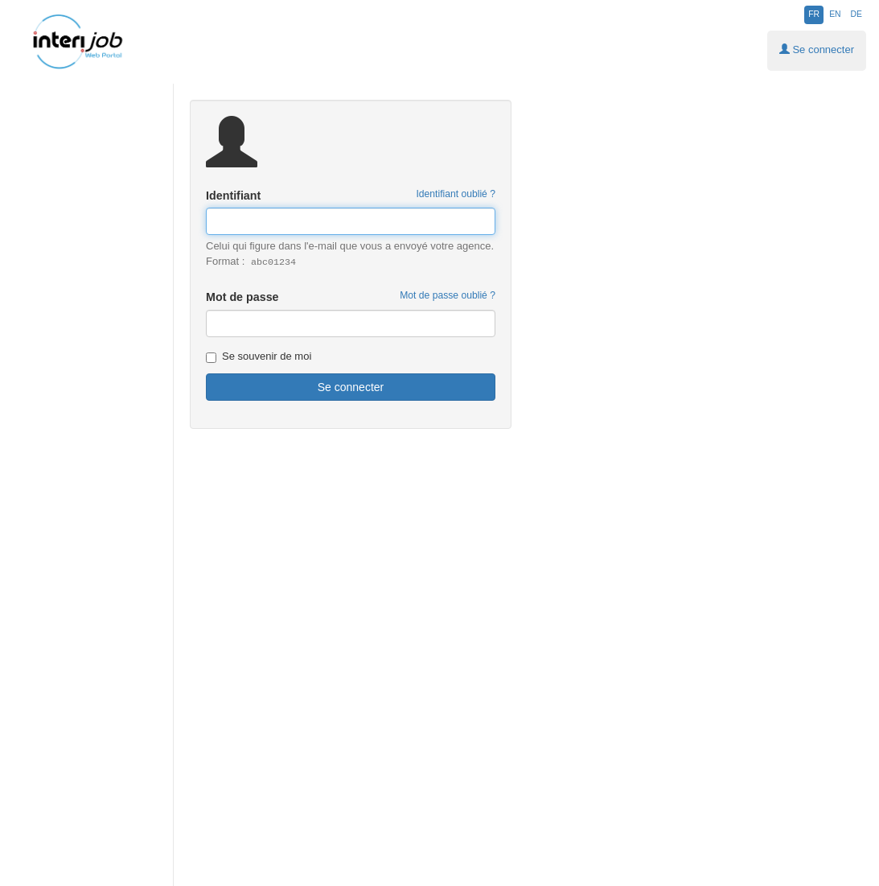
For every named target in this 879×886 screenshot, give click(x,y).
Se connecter (351, 387)
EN (834, 14)
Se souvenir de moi (258, 356)
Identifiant (350, 195)
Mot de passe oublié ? (447, 295)
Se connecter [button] (816, 49)
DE (856, 14)
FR (813, 14)
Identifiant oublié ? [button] (455, 194)
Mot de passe (350, 296)
